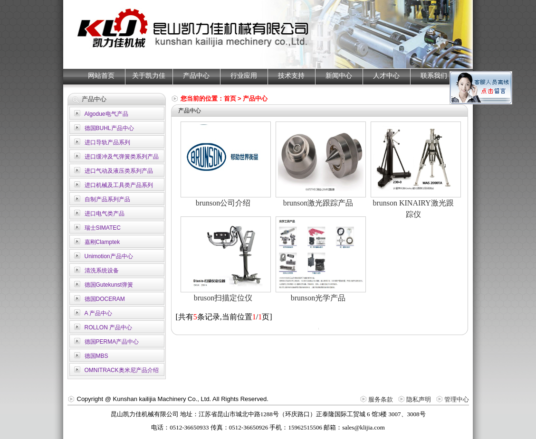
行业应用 (243, 75)
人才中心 (386, 75)
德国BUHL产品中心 (109, 128)
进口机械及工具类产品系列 (119, 185)
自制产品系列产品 (107, 199)
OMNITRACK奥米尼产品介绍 (122, 370)
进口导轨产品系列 (107, 142)
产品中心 (196, 75)
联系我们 (434, 75)
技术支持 (291, 75)
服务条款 (380, 399)
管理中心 (456, 399)
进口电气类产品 (104, 213)
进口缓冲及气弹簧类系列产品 (122, 156)
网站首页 (101, 75)
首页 (230, 98)
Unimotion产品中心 (109, 256)
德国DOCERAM (105, 299)
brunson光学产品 (318, 298)
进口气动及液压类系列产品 (119, 171)
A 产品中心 (99, 313)
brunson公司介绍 (223, 203)
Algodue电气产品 (106, 114)
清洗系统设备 (102, 270)
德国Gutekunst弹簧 (109, 284)
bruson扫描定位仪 (223, 298)
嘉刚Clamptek (102, 242)
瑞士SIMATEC (103, 227)
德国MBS (96, 356)
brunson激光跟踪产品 (318, 203)
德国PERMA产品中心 (112, 341)
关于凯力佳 (148, 75)
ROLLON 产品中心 (109, 327)
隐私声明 (418, 399)
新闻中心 (338, 75)
